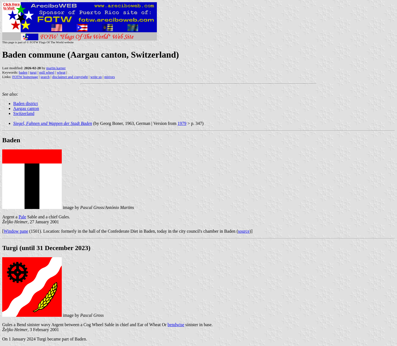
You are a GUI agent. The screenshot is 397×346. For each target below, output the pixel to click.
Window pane (16, 231)
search (45, 77)
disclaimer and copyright (70, 77)
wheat (61, 72)
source (244, 231)
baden (23, 72)
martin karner (56, 68)
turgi (33, 72)
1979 (182, 123)
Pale (22, 216)
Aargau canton (26, 108)
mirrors (109, 77)
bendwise (176, 324)
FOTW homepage (25, 77)
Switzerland (23, 113)
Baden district (25, 103)
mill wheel (46, 72)
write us (96, 77)
